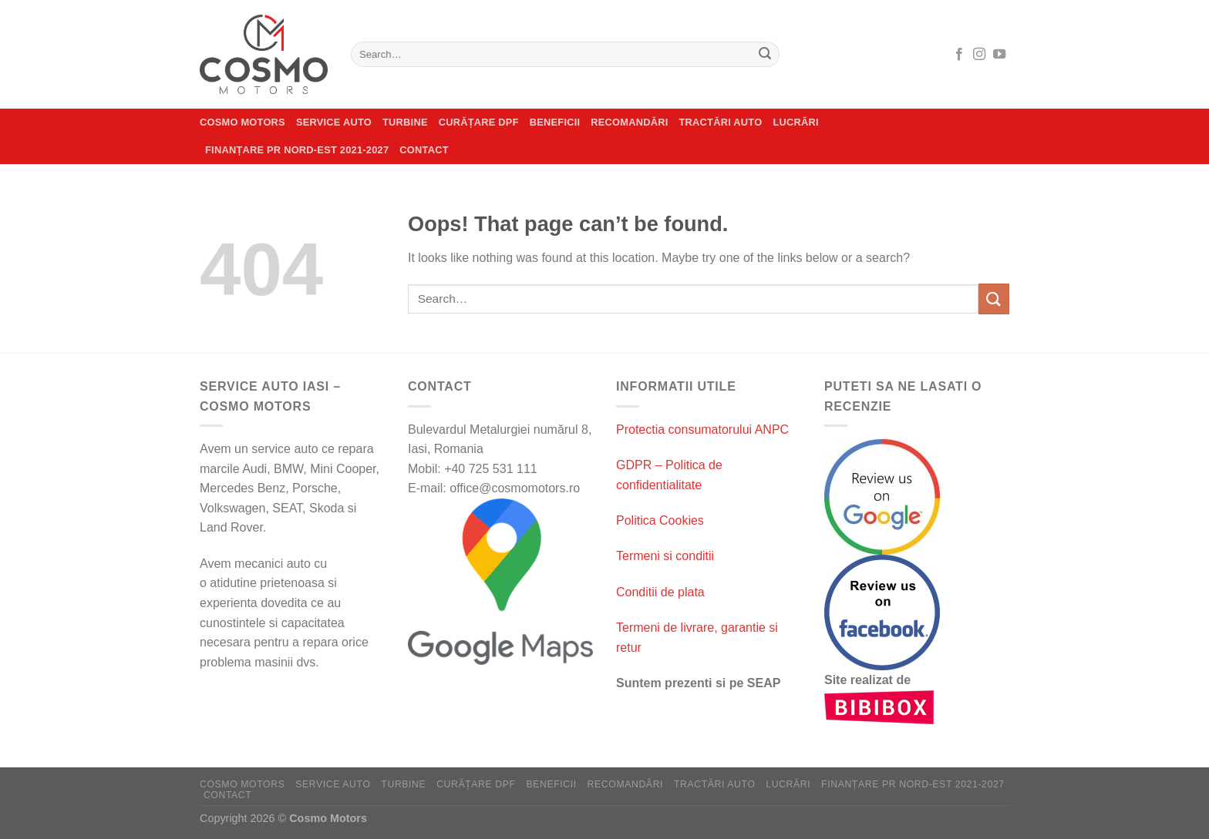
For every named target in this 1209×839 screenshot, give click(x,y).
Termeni (639, 627)
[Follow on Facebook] (959, 55)
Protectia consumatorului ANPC (702, 429)
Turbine (405, 122)
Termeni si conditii (665, 555)
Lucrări (795, 122)
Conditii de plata (660, 592)
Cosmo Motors (242, 122)
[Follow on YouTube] (999, 55)
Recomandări (629, 122)
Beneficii (555, 122)
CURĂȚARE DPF (479, 122)
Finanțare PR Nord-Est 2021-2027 (297, 150)
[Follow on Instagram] (979, 55)
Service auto (334, 122)
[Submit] (765, 55)
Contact (423, 150)
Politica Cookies (660, 520)
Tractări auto (721, 122)
